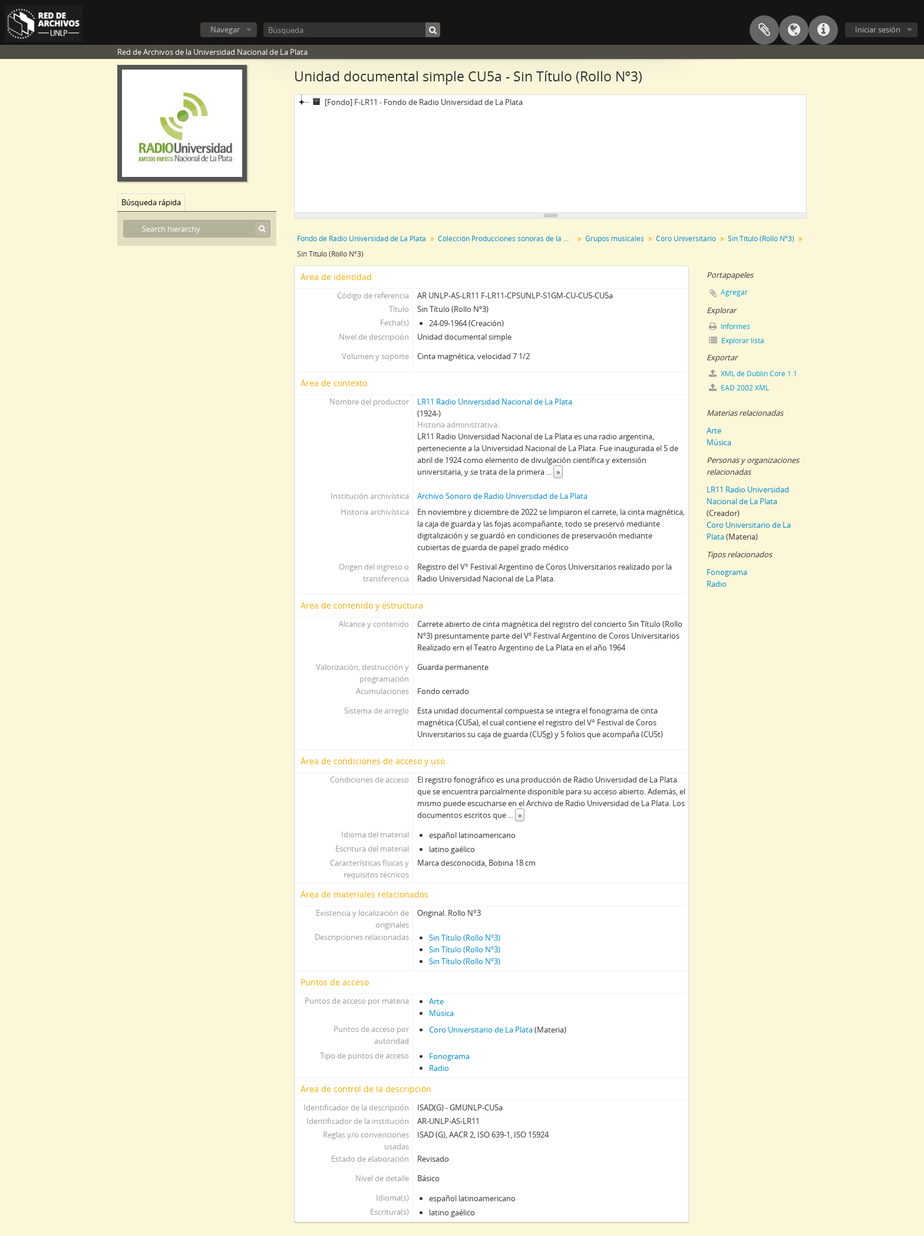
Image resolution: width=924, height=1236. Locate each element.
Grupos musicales (614, 239)
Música (441, 1013)
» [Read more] (558, 471)
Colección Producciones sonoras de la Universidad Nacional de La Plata (507, 239)
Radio (439, 1068)
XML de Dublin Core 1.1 (753, 374)
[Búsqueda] (351, 29)
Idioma (793, 30)
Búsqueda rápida (151, 202)
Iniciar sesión (877, 29)
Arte (436, 1001)
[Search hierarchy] (196, 229)
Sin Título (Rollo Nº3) (761, 239)
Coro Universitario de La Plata (481, 1029)
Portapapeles (764, 30)
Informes (729, 326)
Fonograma (449, 1056)
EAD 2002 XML (739, 388)
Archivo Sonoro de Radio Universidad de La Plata (502, 496)
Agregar (734, 292)
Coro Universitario (686, 239)
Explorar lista (736, 341)
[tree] (550, 154)
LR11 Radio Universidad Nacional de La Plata (494, 401)
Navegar (225, 29)
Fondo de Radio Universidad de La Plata (361, 239)
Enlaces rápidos (823, 30)
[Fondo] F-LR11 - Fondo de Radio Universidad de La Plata (416, 102)
